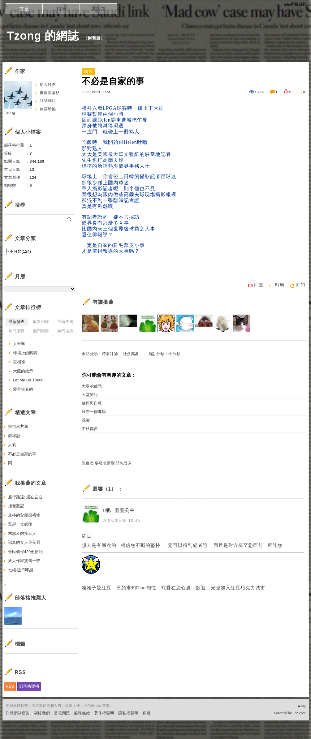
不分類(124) (20, 251)
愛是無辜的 (23, 389)
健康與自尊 (92, 403)
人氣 (12, 444)
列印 (300, 285)
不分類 (174, 353)
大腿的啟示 (92, 386)
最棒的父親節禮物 (24, 515)
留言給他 (48, 108)
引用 (279, 285)
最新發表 (16, 321)
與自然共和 (18, 426)
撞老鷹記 (16, 506)
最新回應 (41, 321)
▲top (301, 705)
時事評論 (110, 353)
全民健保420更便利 (25, 551)
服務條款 (82, 713)
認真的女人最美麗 (24, 542)
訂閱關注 (48, 100)
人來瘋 (19, 343)
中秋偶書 (90, 428)
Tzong (9, 112)
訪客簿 (98, 8)
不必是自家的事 (22, 454)
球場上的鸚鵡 (25, 352)
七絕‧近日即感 (20, 570)
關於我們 (42, 713)
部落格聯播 (29, 686)
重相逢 (19, 361)
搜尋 (69, 218)
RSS (10, 686)
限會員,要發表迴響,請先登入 (107, 463)
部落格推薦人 (30, 597)
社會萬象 (131, 353)
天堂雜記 (90, 394)
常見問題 (62, 713)
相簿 (61, 8)
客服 (146, 713)
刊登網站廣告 (18, 713)
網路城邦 (297, 734)
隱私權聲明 (128, 713)
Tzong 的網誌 (43, 35)
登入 (271, 734)
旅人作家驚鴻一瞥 (24, 560)
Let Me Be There (28, 380)
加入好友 (48, 84)
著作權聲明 (104, 713)
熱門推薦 (65, 331)
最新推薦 (65, 321)
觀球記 (14, 435)
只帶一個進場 (94, 411)
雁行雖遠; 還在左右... (27, 497)
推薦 (258, 285)
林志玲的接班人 (22, 533)
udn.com (299, 713)
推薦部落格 (50, 92)
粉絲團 (12, 734)
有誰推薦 (103, 302)
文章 (24, 8)
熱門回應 (41, 331)
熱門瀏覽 (16, 331)
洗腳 (86, 420)
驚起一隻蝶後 (20, 524)
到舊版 (94, 38)
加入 (282, 734)
